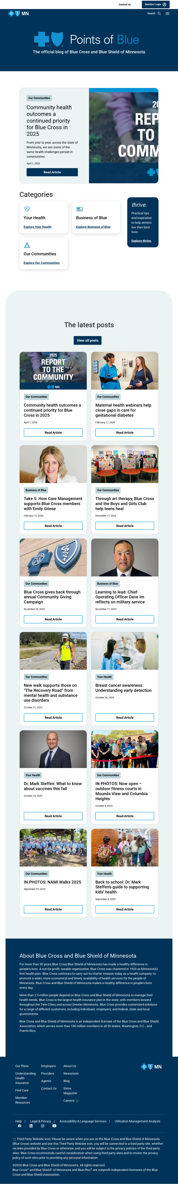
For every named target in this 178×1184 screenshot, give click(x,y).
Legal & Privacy (40, 1121)
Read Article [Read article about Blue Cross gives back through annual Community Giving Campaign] (53, 619)
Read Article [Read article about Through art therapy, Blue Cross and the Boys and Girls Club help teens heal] (125, 526)
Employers (48, 1066)
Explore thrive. (141, 241)
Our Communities (39, 98)
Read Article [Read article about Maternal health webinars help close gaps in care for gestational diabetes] (125, 432)
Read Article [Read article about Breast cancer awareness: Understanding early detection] (125, 717)
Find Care (22, 1090)
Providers (47, 1073)
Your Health (104, 677)
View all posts (87, 340)
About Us (69, 1066)
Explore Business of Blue (93, 227)
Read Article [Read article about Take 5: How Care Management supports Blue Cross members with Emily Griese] (53, 526)
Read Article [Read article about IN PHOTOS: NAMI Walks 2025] (53, 909)
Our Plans (22, 1066)
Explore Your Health (37, 227)
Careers (71, 1100)
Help (18, 1121)
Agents (46, 1081)
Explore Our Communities (42, 263)
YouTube (54, 1125)
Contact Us (125, 4)
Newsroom (71, 1073)
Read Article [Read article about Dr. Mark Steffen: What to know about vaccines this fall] (53, 816)
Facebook (19, 1125)
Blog (66, 1081)
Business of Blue (36, 490)
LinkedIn (31, 1125)
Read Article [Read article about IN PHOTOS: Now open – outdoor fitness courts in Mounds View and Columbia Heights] (125, 816)
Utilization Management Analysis (137, 1121)
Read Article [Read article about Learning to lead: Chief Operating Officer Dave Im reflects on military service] (125, 619)
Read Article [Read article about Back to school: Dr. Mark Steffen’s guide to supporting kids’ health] (125, 909)
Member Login (153, 4)
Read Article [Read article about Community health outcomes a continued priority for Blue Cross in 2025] (52, 172)
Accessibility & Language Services (82, 1121)
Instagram (42, 1125)
